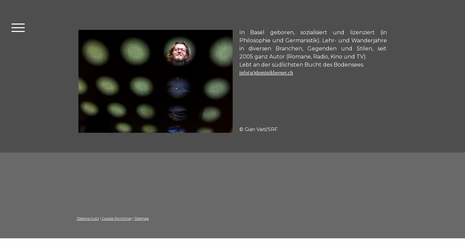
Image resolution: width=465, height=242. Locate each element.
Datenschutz (88, 218)
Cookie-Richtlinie (116, 218)
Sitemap (141, 218)
